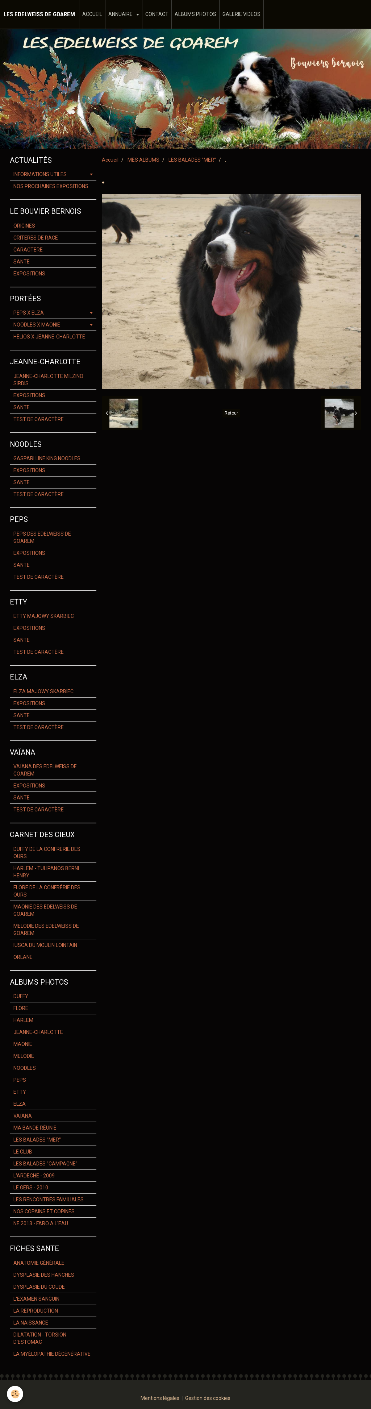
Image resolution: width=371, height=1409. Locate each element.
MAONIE (22, 1044)
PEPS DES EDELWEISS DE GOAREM (42, 537)
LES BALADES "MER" (192, 160)
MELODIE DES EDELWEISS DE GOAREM (46, 929)
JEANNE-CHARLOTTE (38, 1032)
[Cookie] (15, 1394)
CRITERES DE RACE (35, 238)
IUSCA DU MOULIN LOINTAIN (45, 945)
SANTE (21, 262)
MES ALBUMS (143, 160)
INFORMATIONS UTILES (40, 174)
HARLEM (23, 1020)
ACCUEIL (92, 14)
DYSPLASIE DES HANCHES (43, 1275)
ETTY (19, 1092)
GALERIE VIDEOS (241, 14)
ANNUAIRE (121, 14)
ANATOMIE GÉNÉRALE (38, 1263)
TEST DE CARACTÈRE (38, 419)
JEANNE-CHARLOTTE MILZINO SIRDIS (48, 379)
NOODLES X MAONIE (36, 325)
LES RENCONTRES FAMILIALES (48, 1199)
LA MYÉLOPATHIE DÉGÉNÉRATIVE (52, 1354)
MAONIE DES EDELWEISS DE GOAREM (45, 910)
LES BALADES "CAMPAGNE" (45, 1164)
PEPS (19, 1080)
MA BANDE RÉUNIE (35, 1128)
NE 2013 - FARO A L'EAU (40, 1223)
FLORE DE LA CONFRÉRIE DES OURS (46, 891)
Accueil (110, 160)
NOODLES (24, 1068)
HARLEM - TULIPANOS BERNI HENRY (46, 871)
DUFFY (20, 996)
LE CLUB (22, 1152)
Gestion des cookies (207, 1398)
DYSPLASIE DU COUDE (39, 1287)
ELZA (19, 1104)
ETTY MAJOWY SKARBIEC (43, 616)
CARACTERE (28, 250)
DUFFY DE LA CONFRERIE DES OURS (46, 852)
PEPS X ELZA (28, 313)
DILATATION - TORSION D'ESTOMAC (39, 1338)
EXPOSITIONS (29, 274)
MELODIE (23, 1056)
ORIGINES (24, 226)
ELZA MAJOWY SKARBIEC (43, 691)
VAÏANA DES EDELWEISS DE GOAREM (45, 770)
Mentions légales (160, 1398)
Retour (231, 413)
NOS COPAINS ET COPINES (44, 1211)
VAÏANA (22, 1116)
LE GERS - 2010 (30, 1187)
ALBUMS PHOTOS (195, 14)
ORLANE (23, 957)
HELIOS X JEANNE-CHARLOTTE (49, 337)
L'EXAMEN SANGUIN (36, 1299)
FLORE (20, 1008)
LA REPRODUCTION (35, 1311)
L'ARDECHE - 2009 (34, 1176)
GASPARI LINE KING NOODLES (46, 458)
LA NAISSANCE (30, 1323)
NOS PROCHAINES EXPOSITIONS (50, 186)
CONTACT (156, 14)
